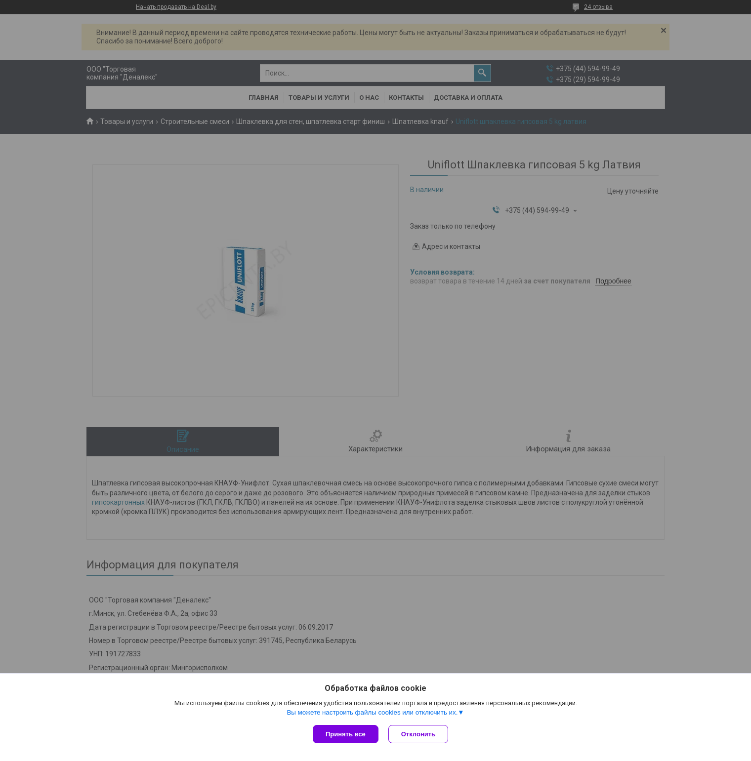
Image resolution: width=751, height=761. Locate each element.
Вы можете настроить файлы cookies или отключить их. (372, 712)
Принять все (346, 734)
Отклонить (418, 734)
